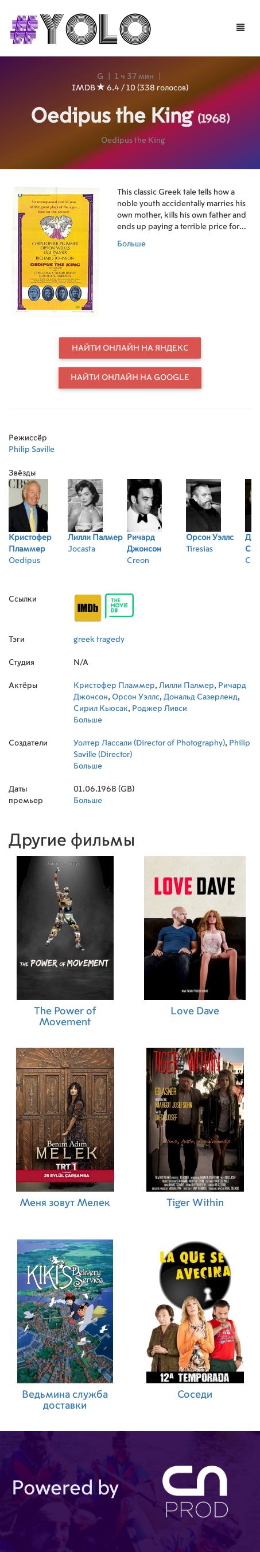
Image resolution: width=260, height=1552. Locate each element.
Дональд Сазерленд (201, 697)
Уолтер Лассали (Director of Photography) (149, 743)
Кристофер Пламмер (114, 686)
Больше (131, 244)
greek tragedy (99, 640)
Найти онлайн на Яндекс (130, 348)
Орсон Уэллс (136, 697)
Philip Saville (32, 450)
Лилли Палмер (186, 686)
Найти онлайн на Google (130, 378)
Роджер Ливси (159, 709)
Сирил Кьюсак (100, 709)
